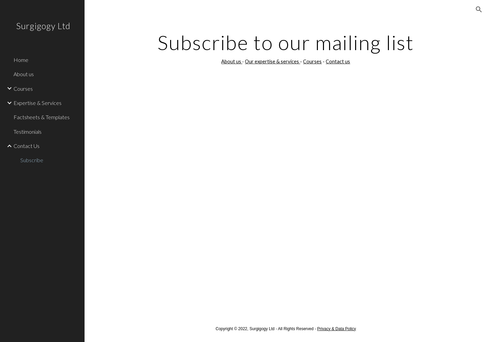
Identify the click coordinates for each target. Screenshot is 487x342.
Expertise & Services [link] (38, 103)
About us (231, 61)
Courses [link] (23, 88)
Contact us (338, 61)
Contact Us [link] (27, 146)
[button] (479, 9)
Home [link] (21, 60)
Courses (312, 61)
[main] (285, 48)
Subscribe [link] (31, 160)
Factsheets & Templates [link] (42, 117)
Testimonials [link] (28, 131)
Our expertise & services (272, 61)
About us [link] (24, 74)
